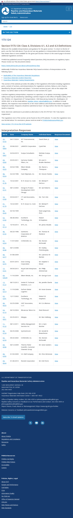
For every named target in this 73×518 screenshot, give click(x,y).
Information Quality (8, 493)
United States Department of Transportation (17, 4)
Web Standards (6, 508)
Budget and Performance (10, 485)
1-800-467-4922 (36, 396)
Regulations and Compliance (11, 439)
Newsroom (24, 17)
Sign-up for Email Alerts (10, 17)
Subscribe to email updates (13, 417)
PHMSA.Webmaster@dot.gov (52, 120)
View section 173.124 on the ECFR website (16, 124)
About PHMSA (6, 436)
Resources (5, 442)
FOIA (3, 490)
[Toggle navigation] (68, 9)
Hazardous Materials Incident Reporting (17, 78)
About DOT (5, 482)
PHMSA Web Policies (8, 462)
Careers (4, 468)
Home (5, 26)
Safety (4, 445)
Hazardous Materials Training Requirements (18, 80)
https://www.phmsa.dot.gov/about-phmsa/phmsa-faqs (21, 66)
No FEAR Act (6, 496)
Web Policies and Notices (10, 505)
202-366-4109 (30, 393)
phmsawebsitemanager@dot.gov (35, 410)
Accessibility (5, 465)
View (56, 139)
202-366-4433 (7, 389)
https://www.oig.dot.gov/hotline (47, 406)
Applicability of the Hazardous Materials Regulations (21, 75)
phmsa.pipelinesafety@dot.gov (48, 399)
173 (11, 26)
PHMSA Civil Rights (8, 459)
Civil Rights (5, 487)
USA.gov (4, 502)
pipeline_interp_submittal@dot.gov (40, 101)
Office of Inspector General (10, 499)
